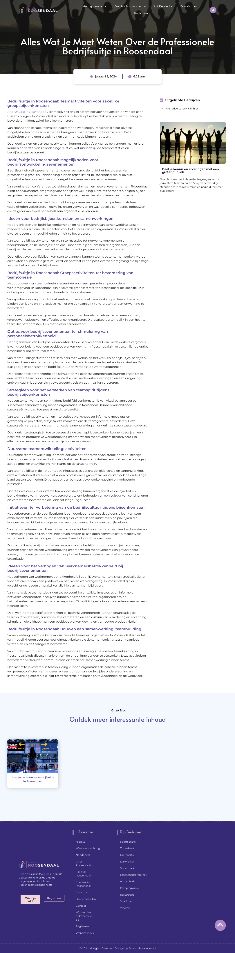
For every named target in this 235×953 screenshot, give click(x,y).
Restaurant (127, 894)
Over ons (81, 892)
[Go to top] (220, 924)
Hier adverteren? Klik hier (182, 108)
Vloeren (125, 908)
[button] (213, 10)
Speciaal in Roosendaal (83, 884)
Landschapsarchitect (133, 874)
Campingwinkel (130, 888)
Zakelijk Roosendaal (83, 873)
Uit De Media (163, 6)
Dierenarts (127, 855)
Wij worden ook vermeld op (84, 916)
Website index (85, 933)
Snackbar (126, 901)
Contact (81, 905)
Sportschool (128, 841)
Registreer (141, 13)
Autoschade (127, 881)
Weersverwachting (87, 848)
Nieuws (80, 841)
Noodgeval (83, 855)
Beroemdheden (86, 899)
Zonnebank (127, 848)
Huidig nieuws (94, 6)
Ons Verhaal (188, 6)
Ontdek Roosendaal (130, 6)
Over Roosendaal (83, 863)
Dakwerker (127, 861)
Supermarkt (127, 868)
